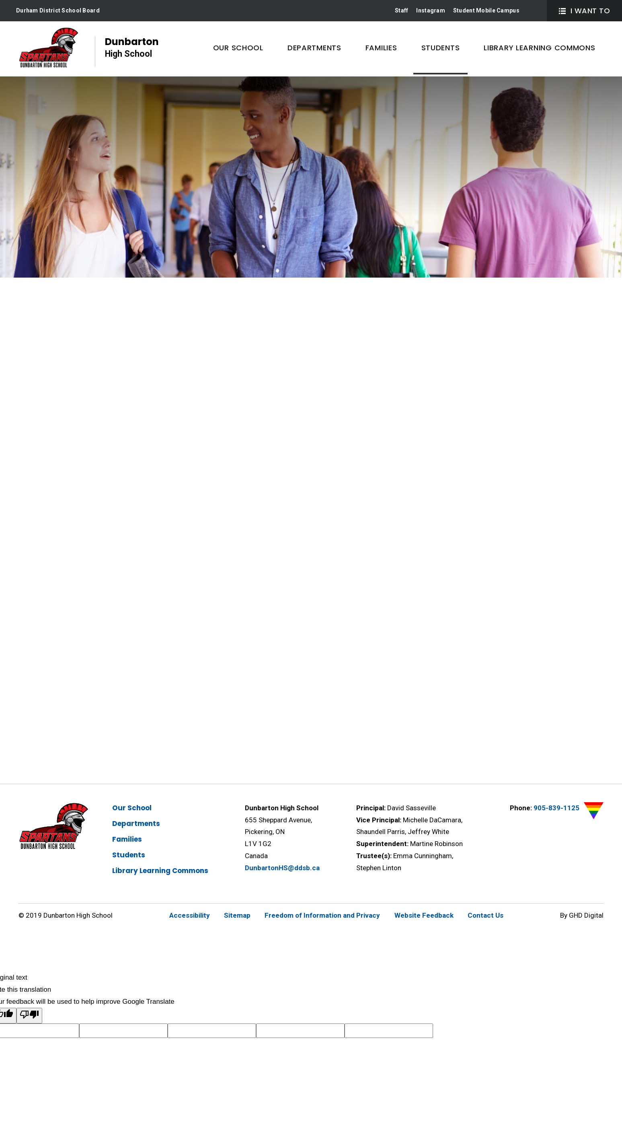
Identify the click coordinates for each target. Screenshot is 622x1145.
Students (128, 855)
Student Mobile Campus (486, 10)
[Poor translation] (29, 1016)
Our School (132, 808)
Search (534, 10)
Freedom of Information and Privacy (322, 915)
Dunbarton (132, 47)
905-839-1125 (556, 808)
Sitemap (237, 915)
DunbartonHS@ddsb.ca (282, 868)
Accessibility (189, 915)
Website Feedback (424, 915)
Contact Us (485, 915)
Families (127, 839)
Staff (401, 10)
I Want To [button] (584, 11)
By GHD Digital (582, 915)
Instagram (430, 10)
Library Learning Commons (160, 870)
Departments (136, 823)
